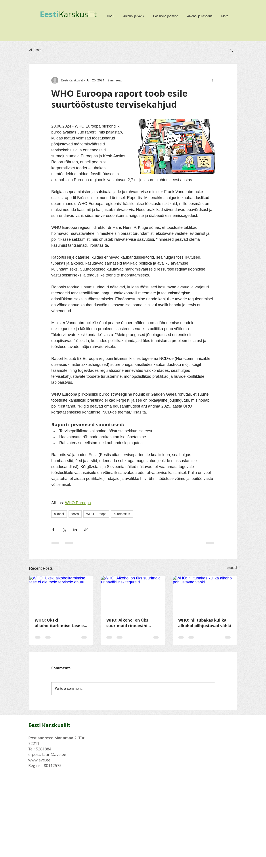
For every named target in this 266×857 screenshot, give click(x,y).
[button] (231, 50)
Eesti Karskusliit (49, 725)
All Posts (35, 50)
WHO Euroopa (96, 514)
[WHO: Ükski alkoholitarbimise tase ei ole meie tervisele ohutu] (61, 594)
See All (232, 567)
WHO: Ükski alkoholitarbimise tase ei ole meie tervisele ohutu (60, 622)
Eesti (49, 14)
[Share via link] (86, 529)
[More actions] (212, 80)
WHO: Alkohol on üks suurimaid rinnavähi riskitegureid (127, 622)
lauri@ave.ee (54, 754)
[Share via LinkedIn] (75, 529)
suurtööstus (122, 514)
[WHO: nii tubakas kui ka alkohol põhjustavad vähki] (205, 594)
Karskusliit (78, 14)
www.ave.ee (39, 760)
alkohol (59, 514)
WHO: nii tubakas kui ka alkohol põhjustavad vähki (204, 622)
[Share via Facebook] (53, 529)
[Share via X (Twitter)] (64, 529)
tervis (75, 514)
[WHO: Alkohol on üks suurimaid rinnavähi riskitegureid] (133, 594)
